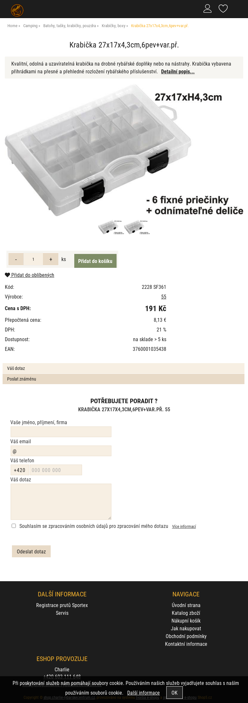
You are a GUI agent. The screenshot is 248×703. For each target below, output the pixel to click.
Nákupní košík (186, 620)
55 (163, 296)
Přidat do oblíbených (29, 274)
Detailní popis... (178, 71)
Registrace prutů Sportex (62, 605)
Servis (62, 612)
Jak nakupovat (186, 628)
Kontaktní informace (186, 643)
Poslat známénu (21, 379)
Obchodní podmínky (186, 636)
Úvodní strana (186, 605)
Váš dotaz (16, 368)
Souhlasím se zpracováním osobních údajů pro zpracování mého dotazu (93, 525)
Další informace (143, 692)
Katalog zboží (186, 612)
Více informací (184, 526)
